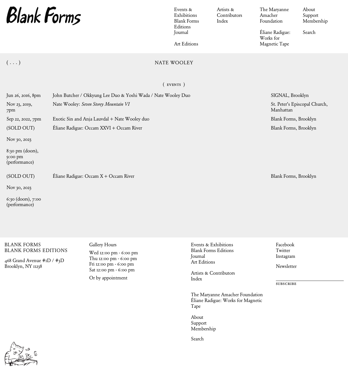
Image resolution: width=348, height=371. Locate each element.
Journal (181, 32)
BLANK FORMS (23, 244)
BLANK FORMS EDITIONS (36, 250)
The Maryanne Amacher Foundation (274, 15)
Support (310, 15)
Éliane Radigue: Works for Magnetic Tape (275, 37)
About (309, 9)
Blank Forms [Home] (44, 16)
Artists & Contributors (229, 12)
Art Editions (186, 43)
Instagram (285, 256)
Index (222, 21)
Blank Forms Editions (186, 23)
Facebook (285, 244)
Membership (315, 21)
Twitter (283, 250)
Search (309, 32)
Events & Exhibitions (185, 12)
